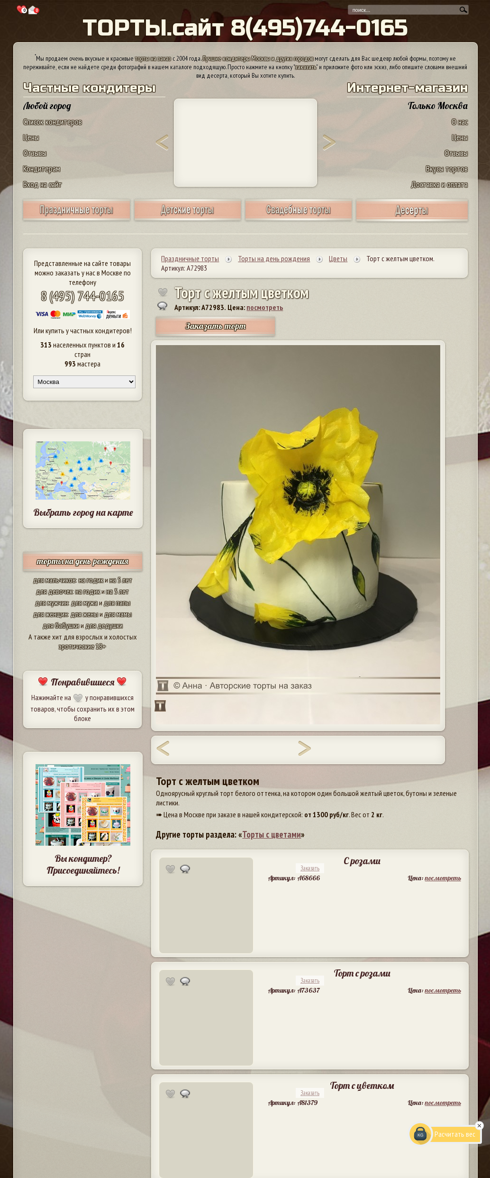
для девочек (54, 591)
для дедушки (104, 625)
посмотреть (264, 307)
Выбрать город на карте (83, 512)
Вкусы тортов (447, 168)
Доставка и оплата (439, 184)
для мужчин (51, 602)
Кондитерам (41, 168)
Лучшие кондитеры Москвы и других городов (257, 58)
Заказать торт (215, 325)
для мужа (84, 602)
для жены (84, 614)
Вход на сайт (42, 184)
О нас (460, 121)
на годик (91, 579)
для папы (117, 602)
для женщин (50, 614)
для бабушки (61, 625)
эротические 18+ (82, 646)
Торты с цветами (271, 834)
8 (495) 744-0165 (82, 295)
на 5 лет (120, 579)
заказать (305, 67)
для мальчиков (54, 579)
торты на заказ (153, 58)
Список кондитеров (52, 121)
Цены (31, 137)
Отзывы (34, 152)
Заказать (309, 868)
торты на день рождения (82, 561)
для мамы (118, 614)
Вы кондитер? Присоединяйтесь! (82, 864)
